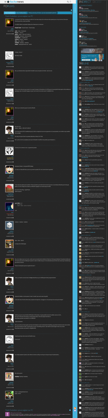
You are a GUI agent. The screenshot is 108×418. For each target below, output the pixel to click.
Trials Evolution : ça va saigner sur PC (42, 13)
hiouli (12, 345)
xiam (12, 156)
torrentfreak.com (87, 162)
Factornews (9, 13)
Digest (99, 2)
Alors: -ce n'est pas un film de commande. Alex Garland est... (91, 11)
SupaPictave (10, 194)
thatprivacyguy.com (94, 80)
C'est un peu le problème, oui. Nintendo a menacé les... (90, 39)
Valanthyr (11, 382)
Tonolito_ (85, 29)
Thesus (11, 61)
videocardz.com (92, 405)
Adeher (11, 135)
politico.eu (91, 275)
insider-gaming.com (93, 102)
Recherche (67, 2)
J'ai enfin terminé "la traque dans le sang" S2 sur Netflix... (90, 33)
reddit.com (93, 171)
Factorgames (21, 13)
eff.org (87, 311)
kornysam (11, 175)
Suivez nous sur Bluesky (77, 415)
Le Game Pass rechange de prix (87, 23)
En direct (87, 2)
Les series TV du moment (86, 31)
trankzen (11, 231)
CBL (84, 7)
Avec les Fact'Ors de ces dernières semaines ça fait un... (90, 46)
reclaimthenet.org (93, 234)
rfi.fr (85, 266)
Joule (12, 28)
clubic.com (92, 194)
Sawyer (11, 401)
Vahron (85, 35)
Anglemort (86, 42)
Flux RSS (77, 408)
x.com (97, 251)
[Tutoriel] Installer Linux (85, 16)
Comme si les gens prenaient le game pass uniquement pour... (91, 24)
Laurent (85, 20)
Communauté (77, 202)
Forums (84, 27)
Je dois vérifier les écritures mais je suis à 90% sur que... (90, 17)
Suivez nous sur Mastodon (77, 413)
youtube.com (86, 114)
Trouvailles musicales (85, 44)
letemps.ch (95, 85)
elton (12, 249)
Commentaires (87, 5)
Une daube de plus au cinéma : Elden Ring (89, 10)
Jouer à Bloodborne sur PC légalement (88, 38)
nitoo (12, 212)
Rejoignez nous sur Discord (77, 411)
